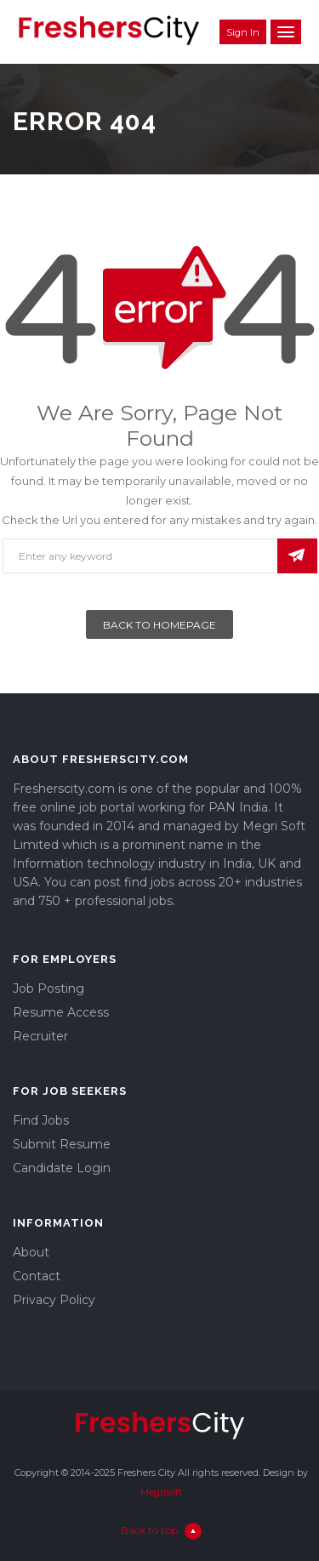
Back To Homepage (159, 624)
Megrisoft (161, 1492)
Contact (36, 1276)
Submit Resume (62, 1144)
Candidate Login (62, 1168)
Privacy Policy (54, 1299)
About (31, 1252)
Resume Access (61, 1012)
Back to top (161, 1531)
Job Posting (48, 988)
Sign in (242, 32)
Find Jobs (41, 1120)
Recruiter (40, 1036)
